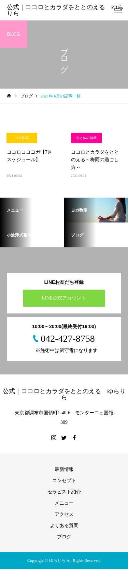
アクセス (64, 514)
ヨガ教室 (22, 138)
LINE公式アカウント (64, 298)
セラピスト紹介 (64, 491)
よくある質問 (64, 525)
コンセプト (64, 480)
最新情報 (64, 469)
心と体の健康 (86, 138)
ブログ (64, 536)
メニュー (64, 503)
